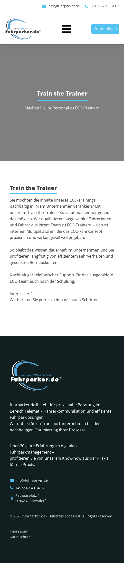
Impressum (19, 531)
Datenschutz (20, 536)
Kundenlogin (105, 28)
